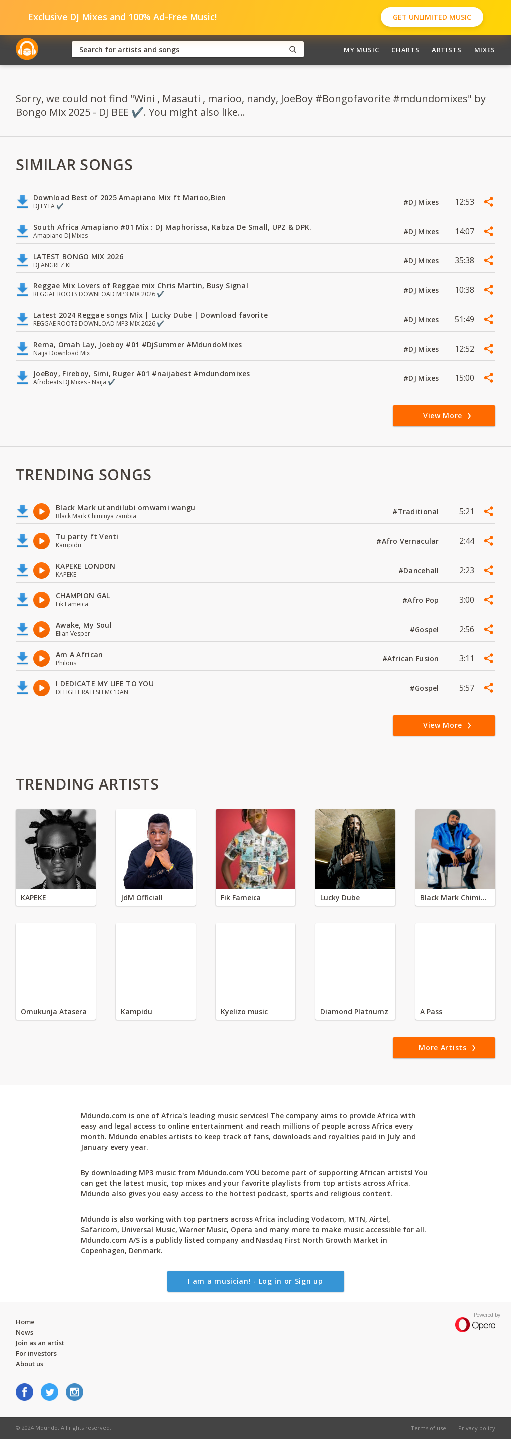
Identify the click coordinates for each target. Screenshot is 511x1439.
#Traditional (416, 511)
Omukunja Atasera (54, 1011)
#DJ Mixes (422, 202)
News (24, 1332)
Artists (447, 49)
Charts (405, 49)
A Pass (431, 1011)
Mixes (484, 49)
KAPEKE (33, 897)
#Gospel (425, 629)
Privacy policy (476, 1428)
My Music (361, 49)
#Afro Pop (421, 600)
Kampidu (136, 1011)
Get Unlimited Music (432, 17)
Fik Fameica (241, 897)
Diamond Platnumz (354, 1011)
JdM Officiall (142, 897)
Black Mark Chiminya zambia (455, 897)
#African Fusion (411, 658)
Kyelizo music (244, 1011)
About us (29, 1363)
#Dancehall (419, 570)
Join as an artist (40, 1342)
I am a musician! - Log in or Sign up (255, 1281)
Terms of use (428, 1428)
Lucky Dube (340, 897)
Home (25, 1321)
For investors (36, 1353)
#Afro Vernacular (408, 541)
